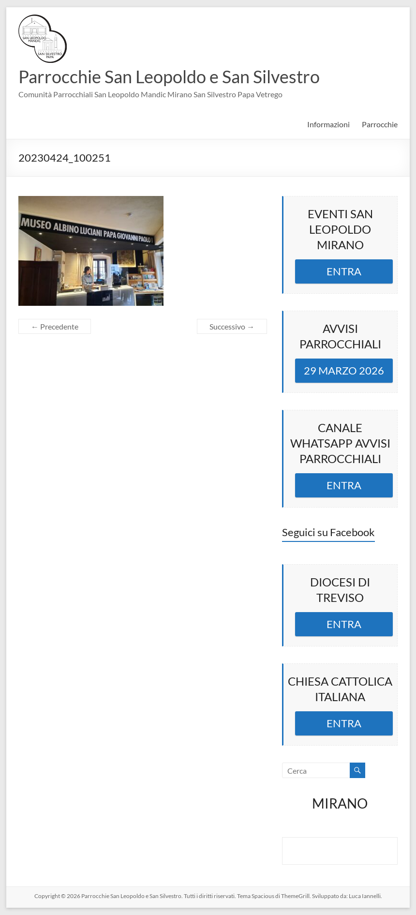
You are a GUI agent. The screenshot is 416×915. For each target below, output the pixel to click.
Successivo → (231, 326)
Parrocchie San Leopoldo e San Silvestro (169, 76)
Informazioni (328, 124)
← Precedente (54, 326)
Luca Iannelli (365, 896)
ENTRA (344, 271)
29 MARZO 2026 (344, 370)
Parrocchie (380, 124)
